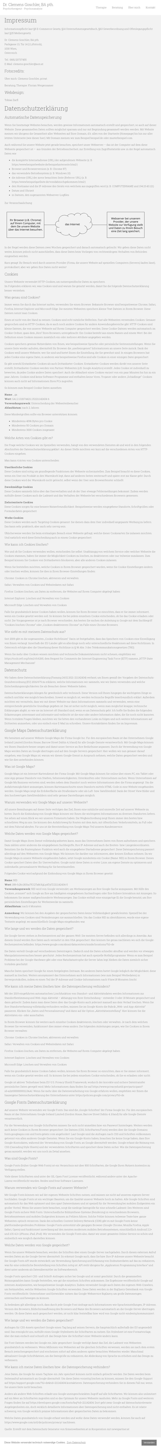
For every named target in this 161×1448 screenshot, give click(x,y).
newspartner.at (120, 1429)
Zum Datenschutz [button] (76, 1442)
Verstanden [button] (149, 1442)
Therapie (103, 7)
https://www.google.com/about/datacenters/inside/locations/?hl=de (74, 944)
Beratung (118, 7)
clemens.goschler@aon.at (28, 64)
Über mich (135, 7)
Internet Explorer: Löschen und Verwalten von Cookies (37, 598)
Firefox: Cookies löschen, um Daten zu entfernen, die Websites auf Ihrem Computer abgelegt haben (62, 591)
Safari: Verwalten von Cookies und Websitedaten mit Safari (39, 584)
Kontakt (151, 7)
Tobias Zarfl (11, 100)
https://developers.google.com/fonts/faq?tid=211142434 (62, 1402)
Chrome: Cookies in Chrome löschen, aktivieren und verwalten (42, 578)
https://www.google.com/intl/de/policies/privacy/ (33, 1422)
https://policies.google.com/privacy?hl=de (100, 1095)
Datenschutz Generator (46, 1429)
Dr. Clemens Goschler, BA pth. (28, 4)
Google (113, 1165)
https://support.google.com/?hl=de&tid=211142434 (37, 1382)
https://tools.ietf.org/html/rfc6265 (24, 658)
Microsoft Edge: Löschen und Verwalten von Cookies (36, 605)
